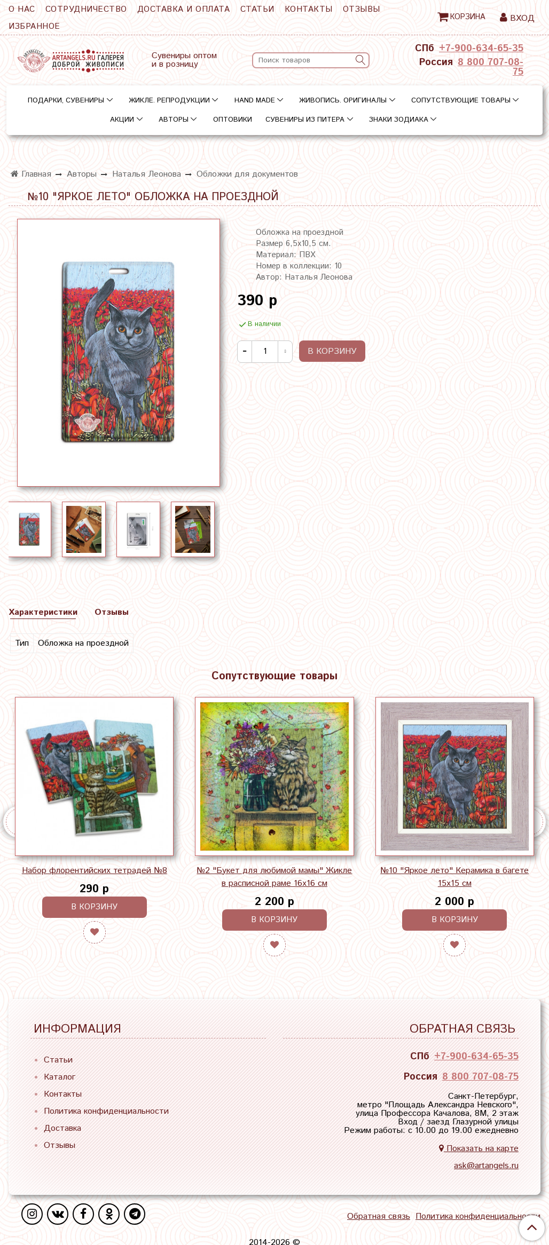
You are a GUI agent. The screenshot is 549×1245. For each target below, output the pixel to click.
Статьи (257, 9)
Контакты (309, 9)
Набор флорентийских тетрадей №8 (94, 871)
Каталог (59, 1077)
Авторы (174, 120)
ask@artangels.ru (486, 1166)
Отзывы (361, 9)
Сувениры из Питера (304, 120)
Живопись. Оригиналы (343, 101)
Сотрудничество (86, 9)
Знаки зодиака (398, 120)
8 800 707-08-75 (490, 67)
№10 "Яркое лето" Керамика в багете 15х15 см (454, 877)
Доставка (62, 1128)
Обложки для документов (247, 174)
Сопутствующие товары (461, 101)
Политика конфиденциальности (106, 1111)
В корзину (94, 907)
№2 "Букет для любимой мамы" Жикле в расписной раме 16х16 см (274, 877)
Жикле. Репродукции (169, 101)
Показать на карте (479, 1149)
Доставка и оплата (183, 9)
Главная (31, 174)
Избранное (34, 26)
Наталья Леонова (146, 174)
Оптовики (232, 120)
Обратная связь (378, 1216)
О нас (22, 9)
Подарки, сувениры (66, 101)
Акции (122, 120)
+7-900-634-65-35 (481, 48)
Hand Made (254, 101)
